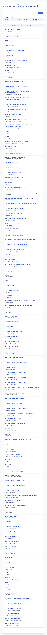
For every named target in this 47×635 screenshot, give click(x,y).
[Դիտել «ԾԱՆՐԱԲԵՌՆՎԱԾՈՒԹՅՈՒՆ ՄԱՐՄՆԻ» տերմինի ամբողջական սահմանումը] (23, 110)
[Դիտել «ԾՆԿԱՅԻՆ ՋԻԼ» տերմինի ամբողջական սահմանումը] (23, 327)
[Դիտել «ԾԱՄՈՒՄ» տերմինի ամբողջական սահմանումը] (23, 77)
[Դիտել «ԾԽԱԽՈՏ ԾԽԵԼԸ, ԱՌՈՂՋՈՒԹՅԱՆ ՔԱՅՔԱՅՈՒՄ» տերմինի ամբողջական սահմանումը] (23, 265)
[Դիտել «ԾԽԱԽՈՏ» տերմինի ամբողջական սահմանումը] (23, 255)
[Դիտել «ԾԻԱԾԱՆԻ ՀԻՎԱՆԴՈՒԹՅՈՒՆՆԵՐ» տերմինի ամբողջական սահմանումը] (23, 214)
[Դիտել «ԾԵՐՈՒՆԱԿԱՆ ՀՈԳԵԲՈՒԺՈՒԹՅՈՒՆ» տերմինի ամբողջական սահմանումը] (23, 209)
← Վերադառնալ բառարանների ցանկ (12, 4)
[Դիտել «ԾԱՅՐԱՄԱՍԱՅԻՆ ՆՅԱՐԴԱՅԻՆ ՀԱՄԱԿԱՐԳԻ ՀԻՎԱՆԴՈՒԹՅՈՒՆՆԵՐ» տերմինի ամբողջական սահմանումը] (23, 93)
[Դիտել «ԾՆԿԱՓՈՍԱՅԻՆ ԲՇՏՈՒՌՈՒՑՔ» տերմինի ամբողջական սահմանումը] (23, 332)
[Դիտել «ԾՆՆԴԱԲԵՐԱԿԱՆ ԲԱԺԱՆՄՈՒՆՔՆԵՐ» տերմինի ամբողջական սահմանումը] (23, 353)
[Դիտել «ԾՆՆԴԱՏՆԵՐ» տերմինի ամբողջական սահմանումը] (23, 429)
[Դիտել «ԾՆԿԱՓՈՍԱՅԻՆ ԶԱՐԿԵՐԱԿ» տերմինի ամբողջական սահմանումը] (23, 342)
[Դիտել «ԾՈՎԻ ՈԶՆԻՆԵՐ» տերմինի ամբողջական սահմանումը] (23, 568)
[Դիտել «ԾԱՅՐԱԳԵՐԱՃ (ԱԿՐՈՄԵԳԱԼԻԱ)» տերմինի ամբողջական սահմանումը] (23, 82)
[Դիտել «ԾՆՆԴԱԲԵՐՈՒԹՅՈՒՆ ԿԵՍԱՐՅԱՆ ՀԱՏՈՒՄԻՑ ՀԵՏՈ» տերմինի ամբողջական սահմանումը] (23, 414)
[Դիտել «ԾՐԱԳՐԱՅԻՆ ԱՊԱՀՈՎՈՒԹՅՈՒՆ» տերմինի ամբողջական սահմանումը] (23, 604)
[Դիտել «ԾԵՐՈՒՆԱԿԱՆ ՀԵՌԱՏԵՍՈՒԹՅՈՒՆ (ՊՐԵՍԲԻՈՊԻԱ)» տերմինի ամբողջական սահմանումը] (23, 199)
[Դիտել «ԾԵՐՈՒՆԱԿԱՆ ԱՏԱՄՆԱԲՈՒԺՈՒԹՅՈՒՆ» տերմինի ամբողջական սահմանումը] (23, 188)
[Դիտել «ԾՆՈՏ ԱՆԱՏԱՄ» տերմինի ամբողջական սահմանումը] (23, 450)
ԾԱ (5, 25)
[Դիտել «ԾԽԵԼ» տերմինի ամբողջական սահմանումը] (23, 281)
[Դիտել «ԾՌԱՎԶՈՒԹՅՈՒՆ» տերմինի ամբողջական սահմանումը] (23, 594)
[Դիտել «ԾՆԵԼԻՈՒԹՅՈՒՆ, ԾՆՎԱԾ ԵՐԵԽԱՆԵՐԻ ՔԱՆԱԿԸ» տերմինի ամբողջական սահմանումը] (23, 306)
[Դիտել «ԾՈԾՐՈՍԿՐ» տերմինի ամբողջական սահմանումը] (23, 522)
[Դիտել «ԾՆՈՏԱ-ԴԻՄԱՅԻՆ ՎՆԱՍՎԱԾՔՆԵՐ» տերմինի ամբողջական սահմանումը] (23, 481)
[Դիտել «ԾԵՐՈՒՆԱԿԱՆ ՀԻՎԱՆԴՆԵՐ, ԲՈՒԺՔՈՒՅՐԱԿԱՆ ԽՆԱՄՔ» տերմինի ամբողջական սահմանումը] (23, 204)
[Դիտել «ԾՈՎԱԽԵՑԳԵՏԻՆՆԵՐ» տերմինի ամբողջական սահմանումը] (23, 532)
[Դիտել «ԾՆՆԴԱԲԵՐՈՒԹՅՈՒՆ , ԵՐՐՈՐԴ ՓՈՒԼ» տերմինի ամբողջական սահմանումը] (23, 383)
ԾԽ (15, 25)
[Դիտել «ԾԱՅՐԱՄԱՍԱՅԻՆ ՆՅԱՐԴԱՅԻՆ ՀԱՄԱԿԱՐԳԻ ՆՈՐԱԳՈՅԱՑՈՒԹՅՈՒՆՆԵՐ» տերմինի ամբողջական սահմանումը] (23, 99)
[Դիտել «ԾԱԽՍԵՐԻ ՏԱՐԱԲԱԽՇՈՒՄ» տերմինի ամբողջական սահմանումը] (23, 30)
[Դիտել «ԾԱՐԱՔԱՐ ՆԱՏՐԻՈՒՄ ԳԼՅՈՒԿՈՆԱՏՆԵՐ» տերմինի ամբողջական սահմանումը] (23, 142)
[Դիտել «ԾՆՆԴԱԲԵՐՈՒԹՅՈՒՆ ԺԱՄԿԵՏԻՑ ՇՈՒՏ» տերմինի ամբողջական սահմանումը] (23, 409)
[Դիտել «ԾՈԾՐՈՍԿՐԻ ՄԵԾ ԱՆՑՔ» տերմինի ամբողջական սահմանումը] (23, 527)
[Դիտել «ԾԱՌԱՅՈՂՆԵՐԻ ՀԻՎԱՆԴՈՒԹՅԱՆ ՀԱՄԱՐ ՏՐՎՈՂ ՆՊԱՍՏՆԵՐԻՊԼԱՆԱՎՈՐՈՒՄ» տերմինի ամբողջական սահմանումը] (23, 126)
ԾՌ (27, 25)
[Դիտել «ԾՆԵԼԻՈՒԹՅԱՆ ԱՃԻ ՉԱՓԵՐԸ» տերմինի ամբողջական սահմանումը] (23, 291)
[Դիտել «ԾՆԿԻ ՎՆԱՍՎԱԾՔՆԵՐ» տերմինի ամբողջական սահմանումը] (23, 347)
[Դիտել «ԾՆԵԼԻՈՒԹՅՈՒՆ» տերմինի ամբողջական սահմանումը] (23, 296)
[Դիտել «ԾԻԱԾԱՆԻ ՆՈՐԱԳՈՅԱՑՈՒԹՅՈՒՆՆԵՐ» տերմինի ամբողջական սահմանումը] (23, 219)
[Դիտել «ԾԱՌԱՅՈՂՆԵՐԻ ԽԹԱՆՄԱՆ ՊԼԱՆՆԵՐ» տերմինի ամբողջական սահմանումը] (23, 120)
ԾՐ (30, 25)
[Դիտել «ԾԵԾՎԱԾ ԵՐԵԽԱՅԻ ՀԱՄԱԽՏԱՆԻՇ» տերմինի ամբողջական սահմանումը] (23, 158)
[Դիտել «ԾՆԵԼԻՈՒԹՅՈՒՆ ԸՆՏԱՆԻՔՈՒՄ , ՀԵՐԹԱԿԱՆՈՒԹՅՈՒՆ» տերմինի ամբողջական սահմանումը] (23, 301)
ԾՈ (24, 25)
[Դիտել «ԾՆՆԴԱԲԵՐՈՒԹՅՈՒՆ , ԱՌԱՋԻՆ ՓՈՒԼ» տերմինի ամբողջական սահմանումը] (23, 373)
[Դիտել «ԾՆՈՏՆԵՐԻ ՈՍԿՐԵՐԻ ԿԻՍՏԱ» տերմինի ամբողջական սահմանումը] (23, 511)
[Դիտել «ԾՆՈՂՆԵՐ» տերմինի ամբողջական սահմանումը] (23, 435)
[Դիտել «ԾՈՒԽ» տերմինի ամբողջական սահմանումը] (23, 573)
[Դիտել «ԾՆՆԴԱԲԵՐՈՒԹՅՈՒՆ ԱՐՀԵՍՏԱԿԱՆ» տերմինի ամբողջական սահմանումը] (23, 399)
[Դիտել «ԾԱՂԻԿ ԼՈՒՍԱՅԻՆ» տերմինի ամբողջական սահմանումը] (23, 46)
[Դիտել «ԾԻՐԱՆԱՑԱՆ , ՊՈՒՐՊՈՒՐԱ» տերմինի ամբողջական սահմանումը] (23, 229)
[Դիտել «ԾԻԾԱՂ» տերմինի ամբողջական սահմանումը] (23, 224)
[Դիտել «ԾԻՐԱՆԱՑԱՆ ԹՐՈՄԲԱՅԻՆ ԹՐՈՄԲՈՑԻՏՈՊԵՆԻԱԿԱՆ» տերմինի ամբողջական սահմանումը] (23, 240)
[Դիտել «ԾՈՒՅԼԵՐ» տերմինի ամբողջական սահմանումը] (23, 578)
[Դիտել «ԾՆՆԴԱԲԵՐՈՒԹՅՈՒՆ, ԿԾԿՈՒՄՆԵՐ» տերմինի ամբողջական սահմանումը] (23, 424)
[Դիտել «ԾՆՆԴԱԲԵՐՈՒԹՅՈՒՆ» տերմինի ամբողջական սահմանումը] (23, 368)
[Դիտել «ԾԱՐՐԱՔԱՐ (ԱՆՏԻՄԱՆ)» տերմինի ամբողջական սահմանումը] (23, 147)
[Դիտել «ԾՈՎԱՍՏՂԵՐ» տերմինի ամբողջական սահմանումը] (23, 558)
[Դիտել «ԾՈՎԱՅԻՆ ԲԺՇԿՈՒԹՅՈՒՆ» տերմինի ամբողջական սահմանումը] (23, 542)
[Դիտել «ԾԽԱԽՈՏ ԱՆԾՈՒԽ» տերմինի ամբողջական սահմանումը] (23, 260)
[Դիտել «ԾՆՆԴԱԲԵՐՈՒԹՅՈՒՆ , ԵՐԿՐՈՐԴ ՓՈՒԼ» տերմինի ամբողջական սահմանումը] (23, 378)
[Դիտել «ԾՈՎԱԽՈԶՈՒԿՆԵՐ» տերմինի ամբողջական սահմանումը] (23, 537)
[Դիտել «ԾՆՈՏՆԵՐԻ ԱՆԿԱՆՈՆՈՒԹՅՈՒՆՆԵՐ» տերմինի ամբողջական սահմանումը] (23, 486)
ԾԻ (12, 25)
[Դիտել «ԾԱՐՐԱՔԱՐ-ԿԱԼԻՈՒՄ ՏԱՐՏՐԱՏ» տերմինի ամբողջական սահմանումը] (23, 152)
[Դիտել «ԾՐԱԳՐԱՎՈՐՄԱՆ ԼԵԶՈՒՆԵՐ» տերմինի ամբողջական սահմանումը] (23, 609)
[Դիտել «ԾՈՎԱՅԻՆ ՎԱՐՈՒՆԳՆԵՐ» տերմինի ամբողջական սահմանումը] (23, 553)
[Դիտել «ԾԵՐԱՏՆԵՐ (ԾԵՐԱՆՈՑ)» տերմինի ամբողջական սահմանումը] (23, 163)
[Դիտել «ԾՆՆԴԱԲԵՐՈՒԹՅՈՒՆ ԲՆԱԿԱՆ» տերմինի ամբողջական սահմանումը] (23, 404)
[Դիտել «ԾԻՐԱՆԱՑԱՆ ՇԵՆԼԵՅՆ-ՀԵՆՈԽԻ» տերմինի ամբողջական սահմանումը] (23, 250)
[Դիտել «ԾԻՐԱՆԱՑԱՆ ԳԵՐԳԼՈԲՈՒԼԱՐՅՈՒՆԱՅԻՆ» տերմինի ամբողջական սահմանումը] (23, 235)
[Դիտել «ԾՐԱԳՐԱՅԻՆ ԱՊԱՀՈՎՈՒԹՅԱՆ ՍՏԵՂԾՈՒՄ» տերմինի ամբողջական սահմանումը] (23, 599)
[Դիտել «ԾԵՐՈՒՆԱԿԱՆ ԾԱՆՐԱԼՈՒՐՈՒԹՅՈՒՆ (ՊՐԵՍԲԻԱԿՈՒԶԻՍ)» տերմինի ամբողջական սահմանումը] (23, 193)
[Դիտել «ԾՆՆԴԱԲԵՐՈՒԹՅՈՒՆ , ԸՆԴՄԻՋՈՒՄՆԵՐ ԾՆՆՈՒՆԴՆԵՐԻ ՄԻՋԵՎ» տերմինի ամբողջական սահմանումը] (23, 388)
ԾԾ (18, 25)
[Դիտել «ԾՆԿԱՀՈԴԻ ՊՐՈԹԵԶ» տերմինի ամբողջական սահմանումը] (23, 317)
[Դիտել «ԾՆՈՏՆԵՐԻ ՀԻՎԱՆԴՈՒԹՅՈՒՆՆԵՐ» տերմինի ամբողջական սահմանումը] (23, 501)
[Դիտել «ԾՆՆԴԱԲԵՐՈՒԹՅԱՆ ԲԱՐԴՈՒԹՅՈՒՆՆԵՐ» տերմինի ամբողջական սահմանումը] (23, 363)
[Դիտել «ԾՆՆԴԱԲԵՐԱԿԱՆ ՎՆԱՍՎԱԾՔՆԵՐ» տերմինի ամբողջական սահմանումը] (23, 358)
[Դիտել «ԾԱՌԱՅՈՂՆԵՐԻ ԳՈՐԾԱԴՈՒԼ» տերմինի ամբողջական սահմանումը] (23, 115)
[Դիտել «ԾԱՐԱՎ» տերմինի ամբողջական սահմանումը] (23, 137)
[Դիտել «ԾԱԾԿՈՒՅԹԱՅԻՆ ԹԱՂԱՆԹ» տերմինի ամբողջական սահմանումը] (23, 36)
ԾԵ (8, 25)
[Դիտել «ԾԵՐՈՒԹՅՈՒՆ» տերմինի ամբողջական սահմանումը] (23, 183)
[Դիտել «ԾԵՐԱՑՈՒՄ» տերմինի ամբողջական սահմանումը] (23, 168)
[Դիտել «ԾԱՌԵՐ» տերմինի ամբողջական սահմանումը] (23, 132)
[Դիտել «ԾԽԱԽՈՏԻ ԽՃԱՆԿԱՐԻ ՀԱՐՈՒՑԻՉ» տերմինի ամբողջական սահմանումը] (23, 270)
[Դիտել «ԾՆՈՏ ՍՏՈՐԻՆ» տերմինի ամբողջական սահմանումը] (23, 460)
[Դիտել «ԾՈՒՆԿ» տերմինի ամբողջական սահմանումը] (23, 583)
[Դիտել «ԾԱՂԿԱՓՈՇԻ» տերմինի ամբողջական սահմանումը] (23, 56)
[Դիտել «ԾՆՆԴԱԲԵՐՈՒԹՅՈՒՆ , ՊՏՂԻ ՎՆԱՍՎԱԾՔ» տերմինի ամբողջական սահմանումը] (23, 394)
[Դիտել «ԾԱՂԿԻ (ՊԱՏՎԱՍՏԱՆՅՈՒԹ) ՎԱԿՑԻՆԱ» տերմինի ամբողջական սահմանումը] (23, 61)
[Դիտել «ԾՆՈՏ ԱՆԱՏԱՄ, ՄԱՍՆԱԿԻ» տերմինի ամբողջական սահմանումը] (23, 455)
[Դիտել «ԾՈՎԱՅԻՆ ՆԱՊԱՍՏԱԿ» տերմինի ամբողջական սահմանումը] (23, 547)
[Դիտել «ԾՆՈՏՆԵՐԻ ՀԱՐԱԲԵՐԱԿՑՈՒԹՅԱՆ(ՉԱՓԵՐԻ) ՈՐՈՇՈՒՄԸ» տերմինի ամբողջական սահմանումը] (23, 496)
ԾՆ (21, 25)
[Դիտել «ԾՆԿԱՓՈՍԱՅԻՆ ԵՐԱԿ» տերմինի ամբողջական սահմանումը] (23, 337)
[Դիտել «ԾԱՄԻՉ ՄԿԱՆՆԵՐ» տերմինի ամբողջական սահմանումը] (23, 66)
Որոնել (40, 13)
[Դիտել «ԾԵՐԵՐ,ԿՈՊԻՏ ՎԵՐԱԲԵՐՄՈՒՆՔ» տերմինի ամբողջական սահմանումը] (23, 178)
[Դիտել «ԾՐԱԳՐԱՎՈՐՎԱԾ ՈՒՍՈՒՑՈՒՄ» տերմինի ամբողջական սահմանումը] (23, 619)
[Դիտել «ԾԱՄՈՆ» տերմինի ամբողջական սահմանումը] (23, 71)
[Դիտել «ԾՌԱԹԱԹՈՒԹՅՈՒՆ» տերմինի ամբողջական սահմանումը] (23, 588)
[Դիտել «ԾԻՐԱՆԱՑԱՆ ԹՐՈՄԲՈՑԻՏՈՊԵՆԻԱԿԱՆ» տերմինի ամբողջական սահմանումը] (23, 245)
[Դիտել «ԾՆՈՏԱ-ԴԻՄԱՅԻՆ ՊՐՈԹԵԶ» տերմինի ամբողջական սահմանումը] (23, 476)
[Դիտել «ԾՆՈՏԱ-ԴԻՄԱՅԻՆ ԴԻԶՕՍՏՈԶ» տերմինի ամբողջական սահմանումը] (23, 470)
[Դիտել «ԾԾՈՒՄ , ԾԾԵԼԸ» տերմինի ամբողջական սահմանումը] (23, 286)
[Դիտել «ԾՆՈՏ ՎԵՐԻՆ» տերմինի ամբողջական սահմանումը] (23, 465)
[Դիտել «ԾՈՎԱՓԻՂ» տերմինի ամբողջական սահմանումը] (23, 563)
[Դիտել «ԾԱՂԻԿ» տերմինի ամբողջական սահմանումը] (23, 41)
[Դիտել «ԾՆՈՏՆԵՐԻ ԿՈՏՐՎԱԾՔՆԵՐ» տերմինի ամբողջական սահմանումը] (23, 491)
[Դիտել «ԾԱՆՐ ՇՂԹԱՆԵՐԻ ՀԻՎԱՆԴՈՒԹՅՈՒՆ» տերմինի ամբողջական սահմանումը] (23, 105)
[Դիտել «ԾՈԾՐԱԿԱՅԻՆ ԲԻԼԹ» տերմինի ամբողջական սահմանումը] (23, 517)
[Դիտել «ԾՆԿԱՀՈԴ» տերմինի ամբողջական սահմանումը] (23, 311)
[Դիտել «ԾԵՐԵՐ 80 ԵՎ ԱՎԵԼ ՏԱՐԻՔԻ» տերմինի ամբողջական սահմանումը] (23, 173)
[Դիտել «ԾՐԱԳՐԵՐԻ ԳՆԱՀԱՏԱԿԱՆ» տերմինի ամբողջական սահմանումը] (23, 624)
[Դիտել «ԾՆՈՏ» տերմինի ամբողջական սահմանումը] (23, 445)
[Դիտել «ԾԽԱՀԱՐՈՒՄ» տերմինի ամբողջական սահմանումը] (23, 276)
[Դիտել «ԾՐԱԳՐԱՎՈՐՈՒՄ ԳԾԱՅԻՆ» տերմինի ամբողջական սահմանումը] (23, 614)
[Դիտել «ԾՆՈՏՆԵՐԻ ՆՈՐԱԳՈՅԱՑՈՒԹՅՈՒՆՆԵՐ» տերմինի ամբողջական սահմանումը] (23, 506)
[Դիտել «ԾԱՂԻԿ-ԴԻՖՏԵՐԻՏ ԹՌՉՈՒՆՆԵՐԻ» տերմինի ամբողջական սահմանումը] (23, 51)
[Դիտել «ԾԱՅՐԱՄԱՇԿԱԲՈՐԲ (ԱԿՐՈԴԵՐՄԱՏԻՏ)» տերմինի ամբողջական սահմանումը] (23, 87)
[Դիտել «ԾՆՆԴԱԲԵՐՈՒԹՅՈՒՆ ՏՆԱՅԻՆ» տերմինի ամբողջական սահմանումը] (23, 419)
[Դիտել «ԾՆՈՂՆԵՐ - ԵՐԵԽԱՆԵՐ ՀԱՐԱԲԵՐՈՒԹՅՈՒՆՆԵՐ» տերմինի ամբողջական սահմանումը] (23, 440)
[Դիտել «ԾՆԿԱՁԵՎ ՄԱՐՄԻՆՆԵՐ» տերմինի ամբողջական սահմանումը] (23, 322)
